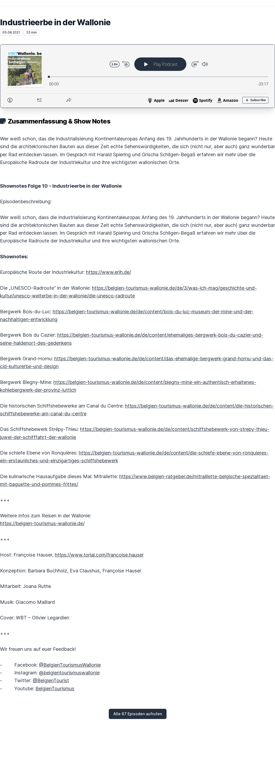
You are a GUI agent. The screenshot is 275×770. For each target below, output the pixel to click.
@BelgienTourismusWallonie (70, 665)
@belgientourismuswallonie (69, 672)
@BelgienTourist (51, 680)
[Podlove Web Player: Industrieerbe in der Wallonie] (137, 76)
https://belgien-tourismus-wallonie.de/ (42, 523)
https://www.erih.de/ (108, 272)
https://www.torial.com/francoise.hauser (99, 555)
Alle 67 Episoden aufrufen (137, 713)
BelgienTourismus (54, 688)
